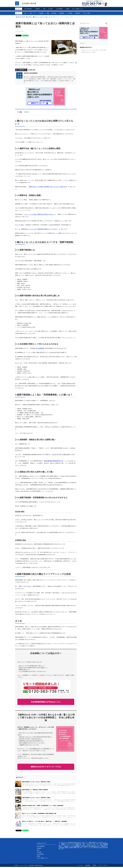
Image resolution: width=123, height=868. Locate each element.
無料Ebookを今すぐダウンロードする (46, 767)
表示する (26, 112)
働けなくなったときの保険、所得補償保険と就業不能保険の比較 (39, 814)
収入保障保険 (40, 348)
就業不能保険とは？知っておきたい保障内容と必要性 (36, 783)
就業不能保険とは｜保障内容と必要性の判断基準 (35, 790)
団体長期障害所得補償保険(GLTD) (53, 461)
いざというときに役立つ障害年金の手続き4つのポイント (40, 214)
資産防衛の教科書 (20, 17)
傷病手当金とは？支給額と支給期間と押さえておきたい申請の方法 (48, 186)
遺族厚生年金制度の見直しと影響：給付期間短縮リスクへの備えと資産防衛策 (42, 806)
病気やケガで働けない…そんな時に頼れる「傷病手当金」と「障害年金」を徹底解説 (44, 822)
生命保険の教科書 (29, 3)
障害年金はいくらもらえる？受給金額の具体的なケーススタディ (39, 229)
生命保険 (28, 17)
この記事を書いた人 (21, 69)
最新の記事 (32, 69)
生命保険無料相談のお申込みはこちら (46, 702)
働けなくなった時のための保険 (40, 17)
